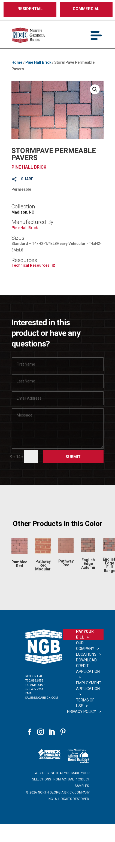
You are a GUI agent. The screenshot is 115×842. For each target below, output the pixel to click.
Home (16, 62)
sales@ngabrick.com (41, 698)
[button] (95, 89)
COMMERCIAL (86, 9)
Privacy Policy (81, 711)
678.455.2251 (34, 689)
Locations (86, 654)
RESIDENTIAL (30, 9)
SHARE (27, 179)
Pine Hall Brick (38, 62)
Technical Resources (30, 265)
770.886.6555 (34, 680)
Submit (73, 457)
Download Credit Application (88, 666)
